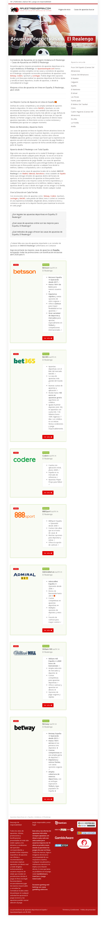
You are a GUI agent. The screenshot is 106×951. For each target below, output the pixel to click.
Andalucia (37, 853)
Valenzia (32, 209)
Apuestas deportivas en (18, 853)
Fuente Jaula (75, 100)
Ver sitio (48, 374)
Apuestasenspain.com (46, 68)
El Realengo (47, 306)
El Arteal (74, 93)
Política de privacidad (88, 946)
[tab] (38, 252)
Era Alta (74, 119)
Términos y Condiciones (70, 946)
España (62, 209)
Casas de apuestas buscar (84, 9)
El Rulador (75, 78)
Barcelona (40, 209)
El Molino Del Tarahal (79, 104)
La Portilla (75, 123)
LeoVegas (36, 76)
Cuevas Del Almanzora (79, 75)
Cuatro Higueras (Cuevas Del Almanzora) (82, 113)
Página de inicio (64, 9)
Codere (20, 76)
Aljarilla (73, 86)
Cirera (73, 108)
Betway (13, 76)
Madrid (25, 209)
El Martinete (75, 89)
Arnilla (73, 126)
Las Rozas (75, 97)
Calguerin (74, 82)
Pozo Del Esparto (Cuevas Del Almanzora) (82, 69)
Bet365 (41, 144)
